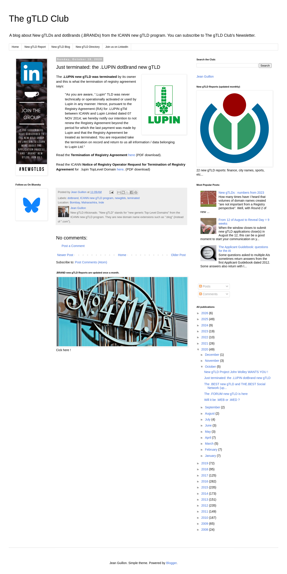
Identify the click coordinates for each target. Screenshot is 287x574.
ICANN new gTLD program (96, 198)
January (211, 455)
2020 (205, 349)
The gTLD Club (39, 18)
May (208, 431)
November (212, 360)
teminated (133, 198)
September (213, 407)
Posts (204, 286)
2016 (205, 481)
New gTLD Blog (60, 46)
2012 (205, 505)
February (211, 449)
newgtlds (120, 198)
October (211, 366)
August (210, 413)
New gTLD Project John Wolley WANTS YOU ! (236, 372)
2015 (205, 487)
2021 (205, 343)
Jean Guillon (205, 76)
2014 (205, 493)
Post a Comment (73, 246)
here (131, 155)
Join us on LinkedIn (116, 46)
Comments (208, 294)
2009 (205, 523)
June (208, 425)
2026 (205, 313)
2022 (205, 337)
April (208, 437)
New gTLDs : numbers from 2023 (241, 192)
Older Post (178, 255)
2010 (205, 517)
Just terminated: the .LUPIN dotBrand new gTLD (237, 378)
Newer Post (65, 255)
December (212, 354)
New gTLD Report (35, 46)
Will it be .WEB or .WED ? (222, 400)
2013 (205, 499)
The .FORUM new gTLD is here (226, 394)
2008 (205, 529)
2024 (205, 325)
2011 (205, 511)
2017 (205, 475)
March (209, 443)
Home (15, 46)
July (208, 419)
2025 (205, 319)
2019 (205, 463)
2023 (205, 331)
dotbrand (73, 198)
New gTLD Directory (88, 46)
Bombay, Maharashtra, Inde (87, 202)
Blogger (171, 563)
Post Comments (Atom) (91, 262)
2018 (205, 469)
